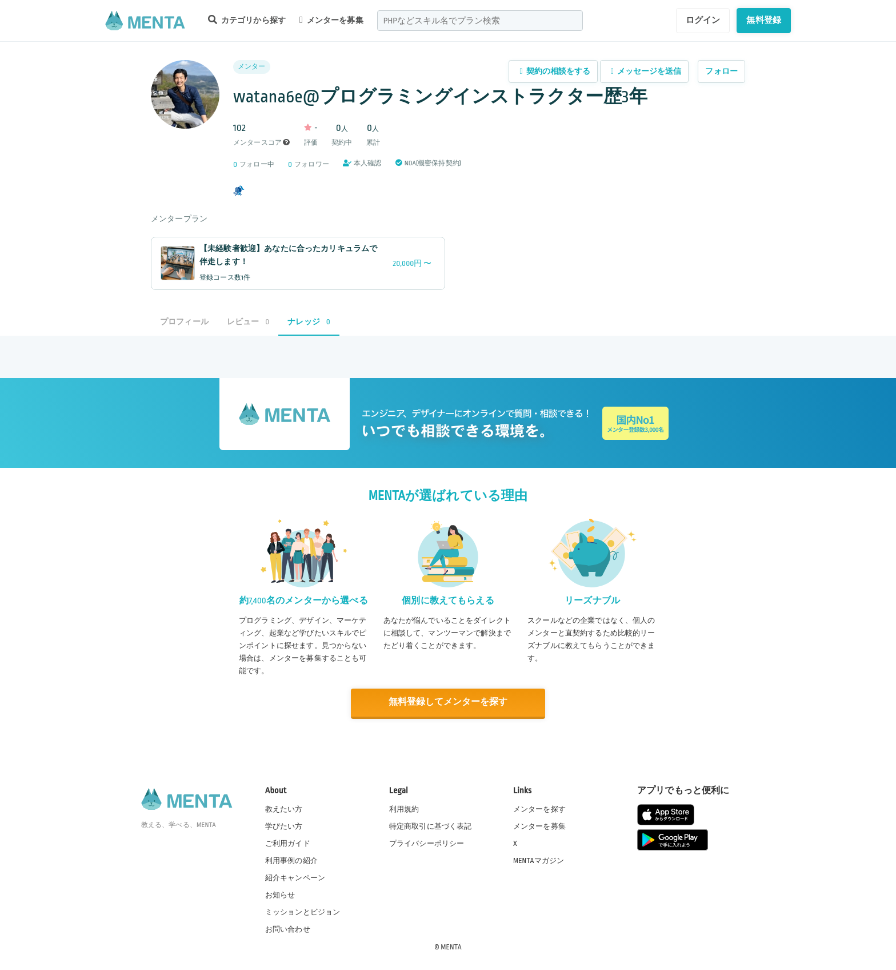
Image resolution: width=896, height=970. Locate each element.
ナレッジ (308, 321)
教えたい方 (284, 809)
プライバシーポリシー (427, 843)
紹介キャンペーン (295, 878)
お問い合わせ (287, 929)
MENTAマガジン (538, 860)
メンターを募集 (331, 20)
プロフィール (184, 321)
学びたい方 (284, 826)
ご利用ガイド (287, 843)
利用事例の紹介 (291, 860)
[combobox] (480, 20)
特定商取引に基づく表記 (430, 826)
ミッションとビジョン (303, 912)
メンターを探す (539, 809)
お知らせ (280, 895)
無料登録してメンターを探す (448, 702)
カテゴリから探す (247, 20)
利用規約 (404, 809)
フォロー (721, 71)
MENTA (451, 947)
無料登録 (763, 20)
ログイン (703, 20)
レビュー (248, 321)
